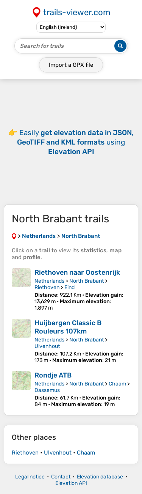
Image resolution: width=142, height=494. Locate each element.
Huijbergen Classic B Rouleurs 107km (67, 327)
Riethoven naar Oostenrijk (77, 272)
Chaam (117, 384)
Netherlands (49, 281)
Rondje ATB (53, 375)
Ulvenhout (47, 346)
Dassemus (47, 390)
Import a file (71, 64)
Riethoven (46, 287)
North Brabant (86, 281)
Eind (69, 287)
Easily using (75, 142)
